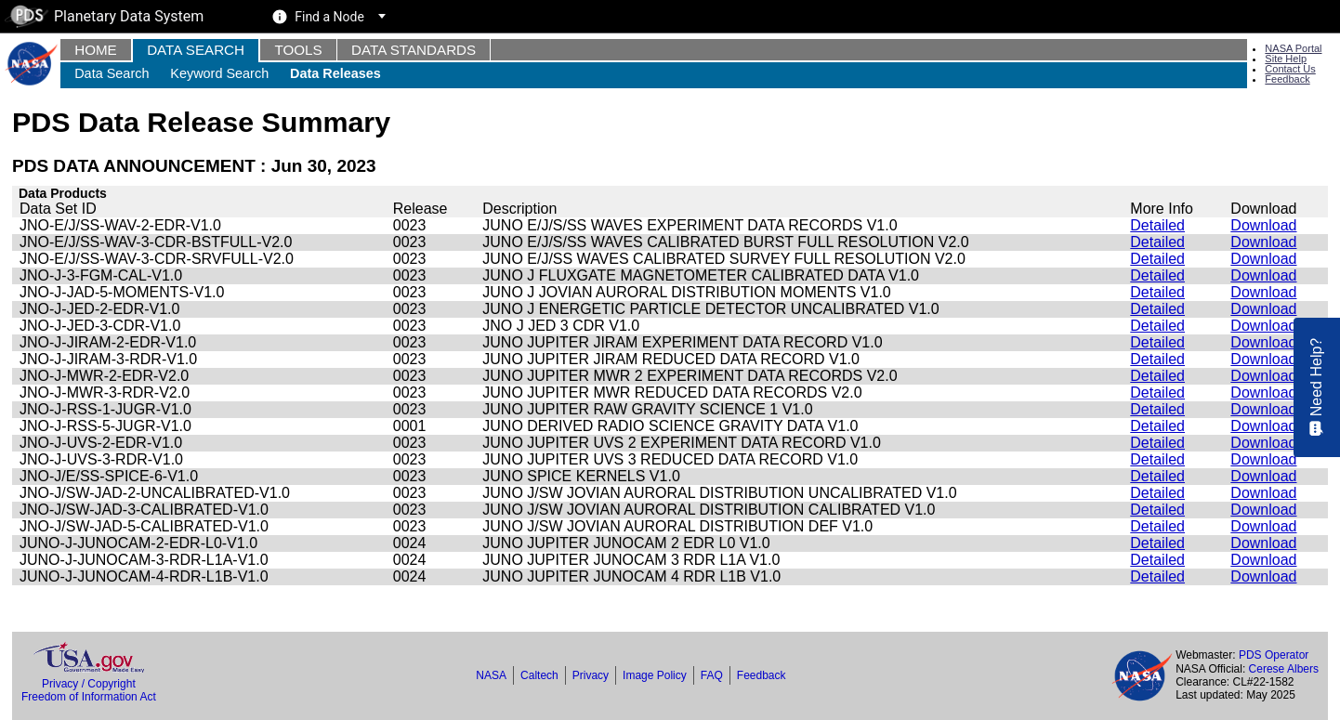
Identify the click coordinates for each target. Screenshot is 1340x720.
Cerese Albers (1284, 668)
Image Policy (655, 675)
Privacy (590, 675)
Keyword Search (219, 73)
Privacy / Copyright (89, 683)
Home (95, 50)
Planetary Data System (104, 16)
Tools (298, 50)
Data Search (195, 50)
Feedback (1287, 79)
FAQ (712, 675)
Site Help (1286, 58)
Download (1263, 225)
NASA (491, 675)
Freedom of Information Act (88, 696)
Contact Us (1290, 68)
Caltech (539, 675)
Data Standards (413, 50)
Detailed (1157, 225)
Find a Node (329, 16)
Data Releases (335, 73)
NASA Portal (1293, 48)
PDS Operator (1273, 654)
